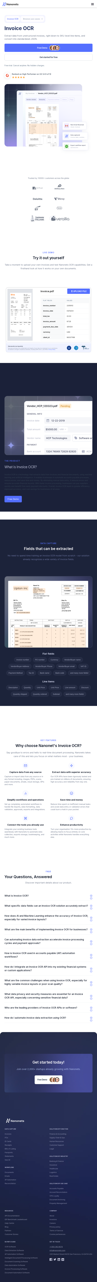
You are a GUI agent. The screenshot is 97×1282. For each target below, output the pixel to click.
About (52, 1216)
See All (7, 1160)
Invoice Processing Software (16, 1269)
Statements (9, 1156)
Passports (9, 1152)
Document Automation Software (17, 1273)
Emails (7, 1176)
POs (6, 1138)
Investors (53, 1219)
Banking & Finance (57, 1161)
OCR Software (10, 1247)
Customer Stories (11, 1234)
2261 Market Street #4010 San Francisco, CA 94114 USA (71, 1254)
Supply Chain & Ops (57, 1138)
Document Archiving (57, 1200)
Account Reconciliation (58, 1192)
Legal (52, 1149)
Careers (53, 1223)
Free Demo (13, 499)
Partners (8, 1231)
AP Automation (10, 1180)
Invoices (8, 1134)
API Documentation (12, 1216)
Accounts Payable (57, 1188)
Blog (6, 1227)
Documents (9, 1172)
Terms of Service (56, 1231)
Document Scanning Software (16, 1262)
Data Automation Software (15, 1265)
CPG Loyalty (54, 1196)
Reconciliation (10, 1183)
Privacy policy (55, 1227)
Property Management (58, 1203)
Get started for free (48, 57)
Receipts (8, 1145)
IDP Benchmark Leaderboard (16, 1219)
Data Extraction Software (14, 1250)
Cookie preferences (57, 1234)
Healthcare (54, 1169)
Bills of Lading (10, 1149)
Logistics (53, 1172)
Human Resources (57, 1141)
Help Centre (9, 1223)
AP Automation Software (14, 1254)
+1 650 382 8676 (56, 1247)
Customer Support (57, 1145)
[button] (92, 4)
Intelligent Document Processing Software (21, 1258)
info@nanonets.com (57, 1250)
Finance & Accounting (58, 1134)
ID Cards (8, 1141)
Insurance (53, 1165)
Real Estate (54, 1176)
